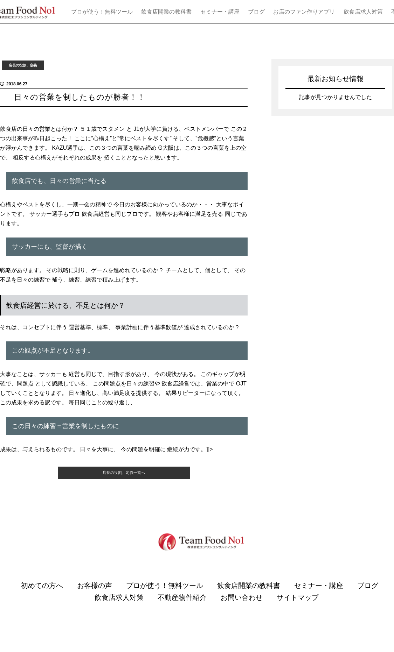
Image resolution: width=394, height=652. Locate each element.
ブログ (256, 12)
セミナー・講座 (220, 12)
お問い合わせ (242, 607)
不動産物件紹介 (182, 607)
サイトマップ (298, 607)
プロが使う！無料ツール (102, 12)
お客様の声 (94, 596)
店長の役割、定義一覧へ (123, 480)
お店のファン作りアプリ (304, 12)
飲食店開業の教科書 (166, 12)
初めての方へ (42, 596)
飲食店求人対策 (363, 12)
